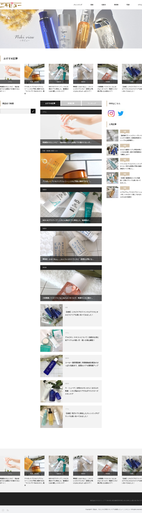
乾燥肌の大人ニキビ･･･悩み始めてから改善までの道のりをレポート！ (10, 89)
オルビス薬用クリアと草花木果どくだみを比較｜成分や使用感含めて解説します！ (130, 152)
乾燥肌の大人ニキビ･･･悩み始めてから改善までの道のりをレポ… (67, 142)
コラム (140, 5)
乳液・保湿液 (34, 82)
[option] (71, 28)
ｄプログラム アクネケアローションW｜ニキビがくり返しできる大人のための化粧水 (131, 194)
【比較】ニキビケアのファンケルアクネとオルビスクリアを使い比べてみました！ (132, 89)
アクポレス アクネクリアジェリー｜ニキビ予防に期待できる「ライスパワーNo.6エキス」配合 (34, 90)
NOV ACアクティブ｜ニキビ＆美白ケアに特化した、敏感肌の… (66, 220)
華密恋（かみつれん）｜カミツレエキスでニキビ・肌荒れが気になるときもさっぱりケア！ (83, 89)
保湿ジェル (54, 150)
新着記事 (71, 103)
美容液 (116, 5)
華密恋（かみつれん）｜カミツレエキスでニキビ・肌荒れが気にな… (68, 259)
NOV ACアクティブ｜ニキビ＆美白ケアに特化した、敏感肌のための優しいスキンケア (59, 89)
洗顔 (91, 5)
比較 (132, 82)
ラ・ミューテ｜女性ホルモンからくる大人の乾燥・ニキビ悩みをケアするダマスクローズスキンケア (81, 391)
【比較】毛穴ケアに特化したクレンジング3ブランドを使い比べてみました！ (82, 414)
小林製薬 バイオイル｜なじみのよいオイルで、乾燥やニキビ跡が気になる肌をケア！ (107, 89)
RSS (7, 510)
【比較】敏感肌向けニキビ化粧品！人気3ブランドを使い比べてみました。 (130, 180)
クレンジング (78, 5)
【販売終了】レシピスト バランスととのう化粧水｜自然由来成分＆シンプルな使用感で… (131, 138)
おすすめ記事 (50, 103)
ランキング (92, 103)
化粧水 (104, 5)
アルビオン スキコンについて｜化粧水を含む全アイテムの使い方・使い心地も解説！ (82, 338)
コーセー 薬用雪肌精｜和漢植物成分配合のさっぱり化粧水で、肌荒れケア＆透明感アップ (82, 364)
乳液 (128, 5)
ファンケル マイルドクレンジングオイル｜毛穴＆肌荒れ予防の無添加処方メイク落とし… (131, 166)
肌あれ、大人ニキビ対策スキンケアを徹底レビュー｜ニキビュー (112, 509)
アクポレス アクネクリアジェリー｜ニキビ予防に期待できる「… (67, 181)
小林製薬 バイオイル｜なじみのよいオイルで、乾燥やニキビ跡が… (68, 298)
